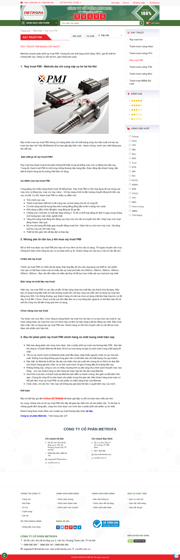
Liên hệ (126, 2)
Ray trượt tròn (136, 39)
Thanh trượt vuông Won (140, 73)
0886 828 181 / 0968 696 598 (41, 2)
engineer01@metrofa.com (58, 459)
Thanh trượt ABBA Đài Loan (140, 82)
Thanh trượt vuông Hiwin (141, 46)
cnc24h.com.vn (54, 462)
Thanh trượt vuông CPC (140, 53)
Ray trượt (37, 30)
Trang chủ (25, 30)
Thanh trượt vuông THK (140, 66)
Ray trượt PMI (136, 60)
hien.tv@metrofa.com (102, 454)
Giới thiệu (115, 2)
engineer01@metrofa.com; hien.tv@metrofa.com (47, 548)
